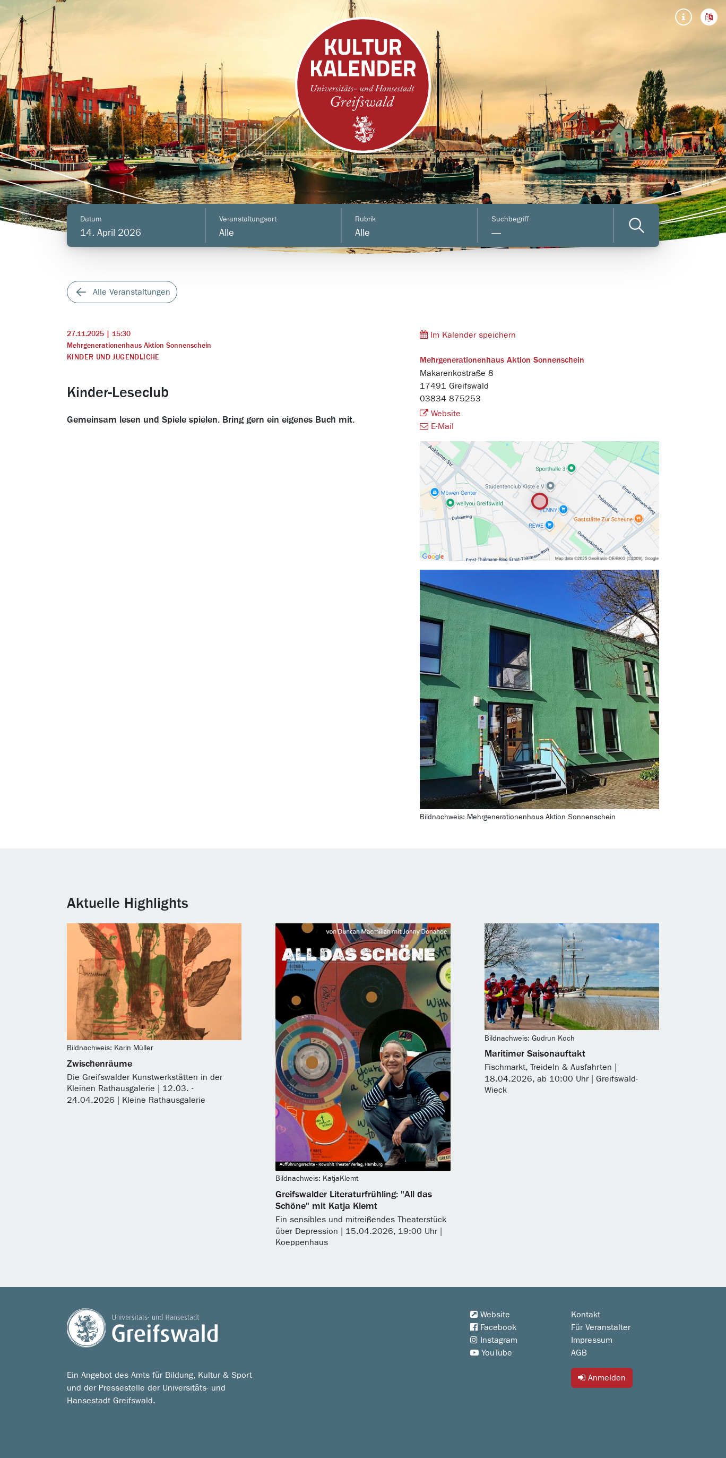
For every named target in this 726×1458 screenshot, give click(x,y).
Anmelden (602, 1377)
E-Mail (437, 426)
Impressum (591, 1340)
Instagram (493, 1340)
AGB (579, 1353)
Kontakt (585, 1314)
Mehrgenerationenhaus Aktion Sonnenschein (139, 345)
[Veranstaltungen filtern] (636, 225)
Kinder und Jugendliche (113, 357)
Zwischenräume (99, 1064)
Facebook (493, 1327)
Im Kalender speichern (468, 334)
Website (440, 413)
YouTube (491, 1353)
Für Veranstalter (600, 1327)
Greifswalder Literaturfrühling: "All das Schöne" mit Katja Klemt (353, 1200)
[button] (709, 16)
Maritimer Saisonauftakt (535, 1054)
